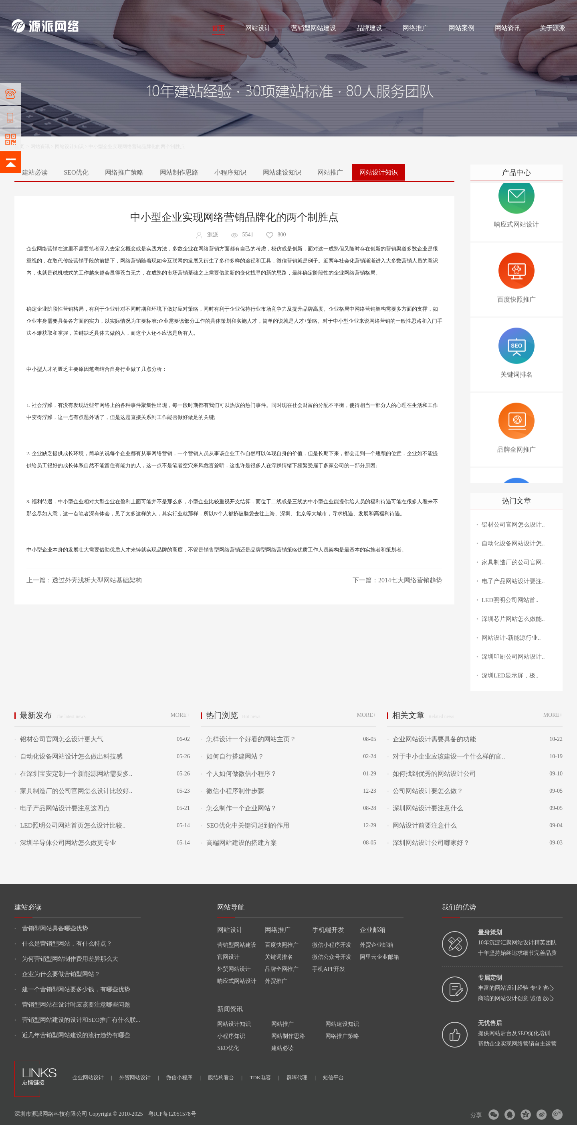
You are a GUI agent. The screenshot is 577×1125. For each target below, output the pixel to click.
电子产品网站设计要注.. (513, 581)
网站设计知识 (69, 146)
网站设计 (69, 9)
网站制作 (45, 9)
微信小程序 (183, 1077)
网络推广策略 (124, 172)
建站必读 (35, 172)
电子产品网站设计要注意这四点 (62, 808)
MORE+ (180, 715)
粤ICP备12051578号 (172, 1114)
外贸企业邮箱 (376, 945)
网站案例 (461, 27)
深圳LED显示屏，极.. (510, 675)
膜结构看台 (225, 1077)
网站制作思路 (179, 172)
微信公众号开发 (331, 957)
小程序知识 (230, 172)
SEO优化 (76, 172)
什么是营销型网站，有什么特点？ (63, 943)
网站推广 (330, 172)
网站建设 (21, 9)
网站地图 (555, 9)
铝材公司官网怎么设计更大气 (58, 739)
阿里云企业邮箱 (379, 957)
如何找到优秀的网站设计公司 (431, 773)
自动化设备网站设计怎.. (513, 543)
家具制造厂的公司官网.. (513, 562)
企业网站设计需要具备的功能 (431, 739)
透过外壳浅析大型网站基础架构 (97, 580)
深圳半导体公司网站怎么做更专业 (65, 842)
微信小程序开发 (331, 945)
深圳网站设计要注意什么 (425, 808)
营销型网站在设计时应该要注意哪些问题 (72, 1004)
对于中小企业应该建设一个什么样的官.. (446, 756)
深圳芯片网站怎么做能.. (513, 619)
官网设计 (228, 957)
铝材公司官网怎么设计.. (513, 524)
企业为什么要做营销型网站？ (57, 974)
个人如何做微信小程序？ (239, 773)
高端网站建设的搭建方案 (239, 842)
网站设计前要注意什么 (422, 825)
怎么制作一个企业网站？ (239, 808)
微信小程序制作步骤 (232, 790)
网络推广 (95, 9)
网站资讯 (508, 27)
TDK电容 (264, 1077)
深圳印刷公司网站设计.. (513, 656)
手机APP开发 (328, 969)
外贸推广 (276, 981)
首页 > (22, 146)
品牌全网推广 (282, 969)
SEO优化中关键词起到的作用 (245, 825)
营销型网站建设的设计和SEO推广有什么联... (77, 1020)
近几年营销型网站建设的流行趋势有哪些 (72, 1035)
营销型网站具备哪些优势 (51, 928)
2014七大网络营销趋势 (410, 580)
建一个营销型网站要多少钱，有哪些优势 (72, 989)
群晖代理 (301, 1077)
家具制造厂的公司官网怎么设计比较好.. (73, 790)
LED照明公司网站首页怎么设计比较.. (69, 825)
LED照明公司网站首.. (510, 600)
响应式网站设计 (236, 981)
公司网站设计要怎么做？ (425, 790)
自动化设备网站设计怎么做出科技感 (68, 756)
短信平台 (333, 1077)
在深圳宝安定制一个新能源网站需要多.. (73, 773)
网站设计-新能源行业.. (511, 638)
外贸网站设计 (234, 969)
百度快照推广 (282, 945)
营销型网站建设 (313, 27)
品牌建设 (369, 27)
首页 (218, 27)
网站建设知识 (282, 172)
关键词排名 (279, 957)
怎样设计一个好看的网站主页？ (248, 739)
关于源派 (552, 27)
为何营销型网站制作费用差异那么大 (66, 959)
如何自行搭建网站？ (232, 756)
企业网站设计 (92, 1077)
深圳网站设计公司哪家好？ (428, 842)
